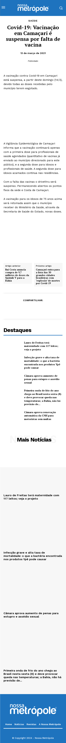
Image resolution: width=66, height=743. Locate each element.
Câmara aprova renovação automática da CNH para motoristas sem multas (40, 415)
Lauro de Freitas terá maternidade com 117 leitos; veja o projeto (41, 346)
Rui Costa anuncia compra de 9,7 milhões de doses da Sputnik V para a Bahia (17, 275)
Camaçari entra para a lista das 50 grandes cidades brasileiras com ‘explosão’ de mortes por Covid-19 (48, 277)
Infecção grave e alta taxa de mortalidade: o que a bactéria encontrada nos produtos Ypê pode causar (42, 362)
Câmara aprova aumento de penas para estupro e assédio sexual (41, 379)
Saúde (33, 20)
